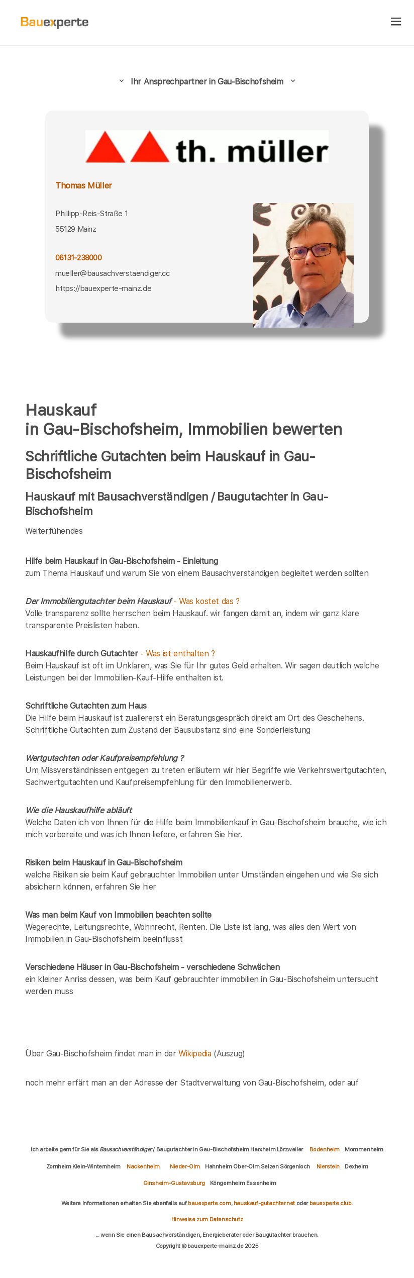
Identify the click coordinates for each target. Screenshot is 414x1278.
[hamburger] (396, 22)
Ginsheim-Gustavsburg (174, 1183)
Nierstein (328, 1166)
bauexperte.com (209, 1203)
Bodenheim (324, 1149)
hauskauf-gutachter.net (264, 1203)
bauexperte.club (330, 1203)
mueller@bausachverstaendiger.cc (112, 273)
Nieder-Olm (185, 1166)
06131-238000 (78, 257)
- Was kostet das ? (132, 601)
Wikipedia (196, 1053)
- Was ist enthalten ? (120, 653)
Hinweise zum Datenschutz (207, 1219)
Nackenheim (143, 1166)
